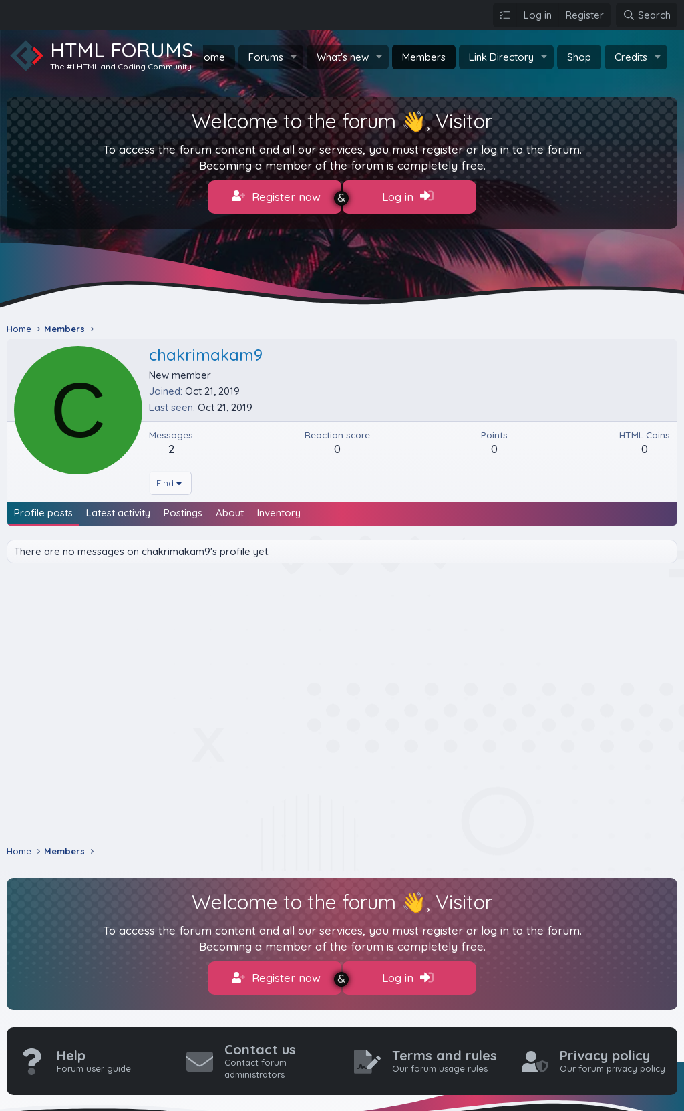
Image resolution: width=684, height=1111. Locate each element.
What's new (343, 57)
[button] (294, 57)
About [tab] (230, 507)
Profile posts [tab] (43, 507)
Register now (276, 196)
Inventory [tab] (279, 507)
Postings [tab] (183, 507)
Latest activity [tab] (118, 507)
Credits (631, 57)
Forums (265, 57)
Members (424, 57)
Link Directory (501, 57)
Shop (579, 57)
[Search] (646, 15)
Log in (408, 196)
